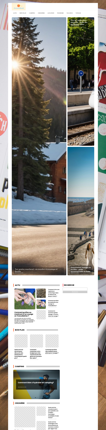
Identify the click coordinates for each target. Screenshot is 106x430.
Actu (15, 13)
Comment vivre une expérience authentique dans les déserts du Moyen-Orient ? (53, 293)
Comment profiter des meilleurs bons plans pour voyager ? (52, 351)
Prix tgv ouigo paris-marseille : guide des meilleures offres (79, 22)
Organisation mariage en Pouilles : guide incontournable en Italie (81, 269)
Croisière (41, 13)
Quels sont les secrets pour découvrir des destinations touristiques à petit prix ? (20, 354)
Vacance (70, 13)
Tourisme (60, 13)
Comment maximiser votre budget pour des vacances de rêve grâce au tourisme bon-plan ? (36, 354)
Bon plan (23, 13)
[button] (35, 397)
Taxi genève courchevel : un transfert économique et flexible (36, 270)
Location (51, 13)
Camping (32, 13)
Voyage (78, 13)
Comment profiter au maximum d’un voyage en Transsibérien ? (23, 314)
